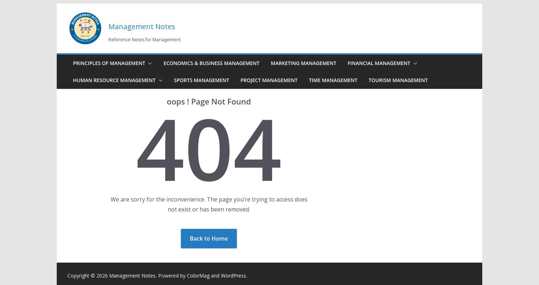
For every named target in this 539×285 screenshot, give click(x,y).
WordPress (233, 275)
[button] (148, 63)
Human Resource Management (114, 80)
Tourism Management (398, 80)
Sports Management (201, 80)
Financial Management (379, 63)
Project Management (269, 80)
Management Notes (142, 26)
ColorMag (198, 275)
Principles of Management (109, 63)
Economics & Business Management (211, 63)
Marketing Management (304, 63)
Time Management (333, 80)
